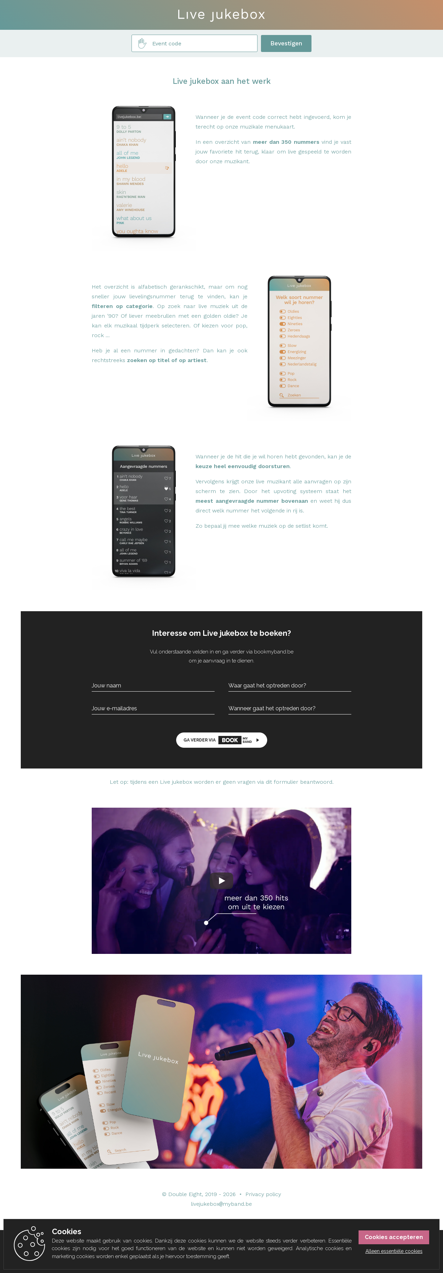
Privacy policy (263, 1194)
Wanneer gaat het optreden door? (272, 708)
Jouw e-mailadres (114, 708)
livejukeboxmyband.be (221, 1204)
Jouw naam (106, 685)
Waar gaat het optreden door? (267, 685)
